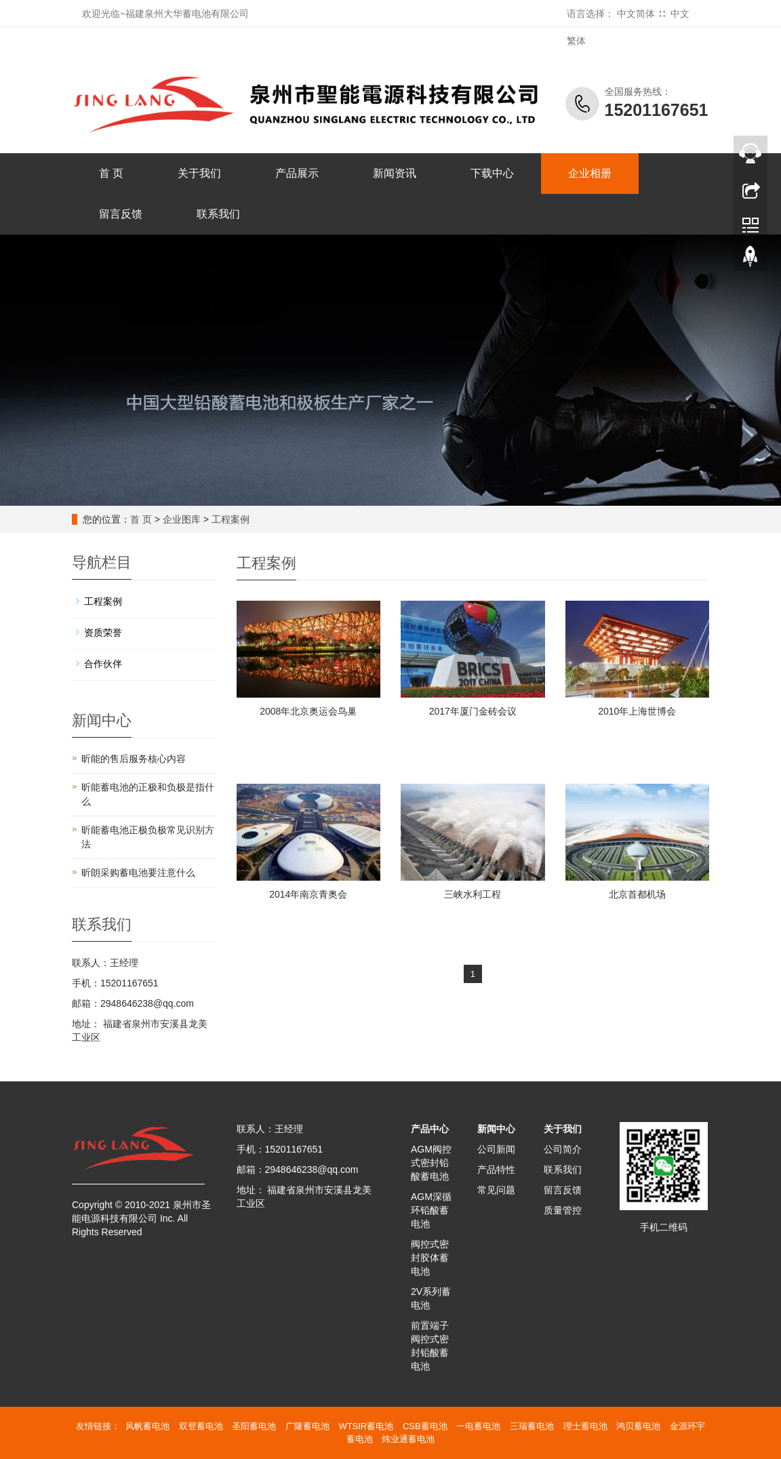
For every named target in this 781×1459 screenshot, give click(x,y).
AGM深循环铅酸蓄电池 (431, 1210)
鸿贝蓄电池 (638, 1426)
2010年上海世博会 (637, 711)
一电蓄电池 (478, 1426)
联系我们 (218, 214)
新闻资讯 (394, 173)
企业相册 (590, 173)
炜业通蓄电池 (408, 1439)
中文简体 (636, 13)
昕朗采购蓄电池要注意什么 (138, 872)
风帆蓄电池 (147, 1426)
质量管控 (563, 1210)
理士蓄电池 (585, 1426)
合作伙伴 (103, 663)
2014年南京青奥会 (308, 894)
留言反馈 (120, 214)
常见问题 (496, 1189)
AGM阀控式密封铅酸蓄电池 (431, 1163)
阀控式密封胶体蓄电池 (430, 1258)
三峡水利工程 (472, 894)
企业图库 (182, 519)
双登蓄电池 (201, 1426)
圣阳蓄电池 (254, 1426)
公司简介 (563, 1149)
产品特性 (496, 1169)
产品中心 (430, 1128)
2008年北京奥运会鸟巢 (308, 711)
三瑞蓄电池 (532, 1426)
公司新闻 (496, 1149)
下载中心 (492, 173)
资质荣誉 (103, 632)
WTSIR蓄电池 (365, 1426)
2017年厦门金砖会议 (473, 711)
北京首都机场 (637, 894)
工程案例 (230, 519)
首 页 (111, 173)
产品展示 (297, 173)
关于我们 (199, 173)
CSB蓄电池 (425, 1426)
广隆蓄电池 (307, 1426)
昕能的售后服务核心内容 (133, 758)
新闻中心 (496, 1128)
